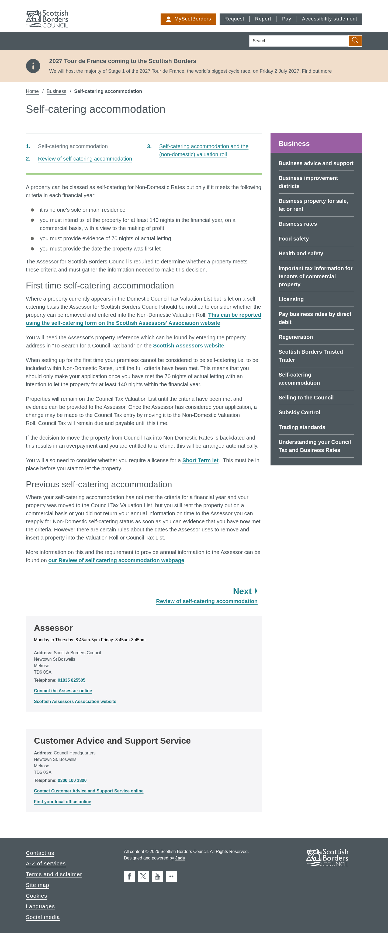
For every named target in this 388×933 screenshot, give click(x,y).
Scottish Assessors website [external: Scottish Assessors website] (188, 346)
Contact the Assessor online (63, 690)
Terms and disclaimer (54, 874)
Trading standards (302, 427)
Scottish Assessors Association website (75, 701)
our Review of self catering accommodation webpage (116, 560)
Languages (40, 906)
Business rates (298, 224)
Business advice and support (316, 163)
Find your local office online (62, 801)
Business (56, 91)
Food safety (294, 239)
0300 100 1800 (72, 780)
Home (32, 91)
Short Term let (200, 460)
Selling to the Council (306, 398)
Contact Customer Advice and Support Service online (89, 791)
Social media (43, 917)
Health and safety (301, 253)
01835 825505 (71, 680)
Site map (37, 885)
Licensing (291, 299)
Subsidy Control (299, 412)
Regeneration (296, 337)
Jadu (180, 858)
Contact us (40, 853)
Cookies (36, 896)
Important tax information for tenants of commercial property (315, 276)
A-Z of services (46, 863)
